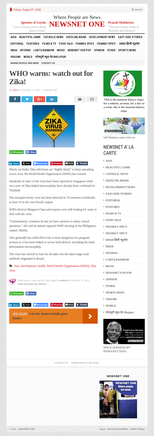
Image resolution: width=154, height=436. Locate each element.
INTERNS (25, 50)
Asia (16, 266)
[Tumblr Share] (82, 163)
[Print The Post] (69, 163)
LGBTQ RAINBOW (44, 50)
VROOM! (16, 57)
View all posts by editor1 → (33, 284)
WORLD (28, 57)
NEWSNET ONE (77, 24)
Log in (102, 429)
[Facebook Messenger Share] (40, 163)
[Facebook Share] (31, 152)
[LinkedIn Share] (14, 163)
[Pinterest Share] (56, 163)
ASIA (13, 37)
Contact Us (48, 63)
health (41, 266)
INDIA (14, 50)
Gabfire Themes (137, 429)
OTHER (111, 50)
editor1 (16, 89)
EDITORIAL (17, 43)
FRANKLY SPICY (84, 43)
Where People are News (77, 17)
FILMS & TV (49, 43)
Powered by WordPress (117, 429)
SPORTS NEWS (127, 50)
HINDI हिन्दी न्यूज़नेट (129, 43)
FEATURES (33, 43)
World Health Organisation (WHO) (68, 266)
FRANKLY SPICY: (106, 43)
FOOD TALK (66, 43)
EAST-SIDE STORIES (130, 37)
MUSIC (61, 50)
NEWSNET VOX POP (79, 50)
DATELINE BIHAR (76, 37)
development (28, 266)
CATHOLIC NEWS (53, 37)
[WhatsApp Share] (16, 152)
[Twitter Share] (26, 163)
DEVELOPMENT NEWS (102, 37)
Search (137, 9)
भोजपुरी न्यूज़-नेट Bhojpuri (50, 57)
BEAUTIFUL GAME (30, 37)
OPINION (99, 50)
